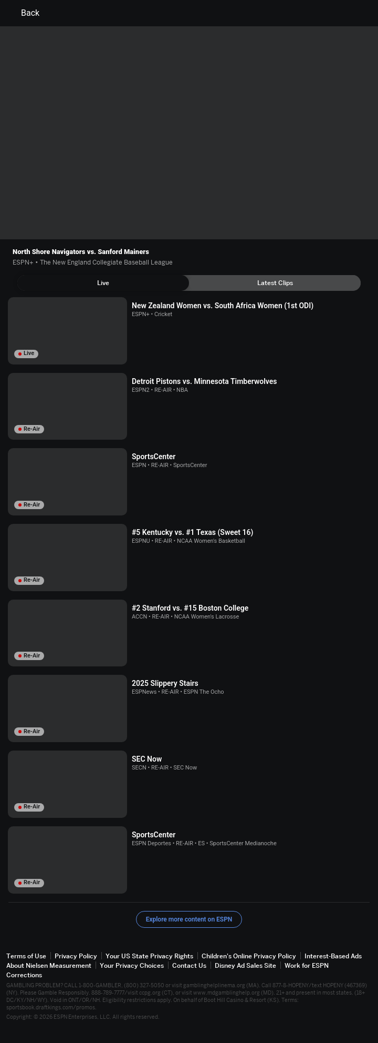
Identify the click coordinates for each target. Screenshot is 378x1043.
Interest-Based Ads (333, 956)
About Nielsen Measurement (48, 965)
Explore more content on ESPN (189, 919)
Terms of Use (26, 956)
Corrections (24, 975)
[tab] (103, 283)
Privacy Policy (76, 956)
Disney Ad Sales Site (245, 965)
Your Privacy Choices (132, 965)
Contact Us (189, 965)
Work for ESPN (307, 965)
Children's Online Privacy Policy (249, 956)
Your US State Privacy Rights (149, 956)
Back (23, 13)
